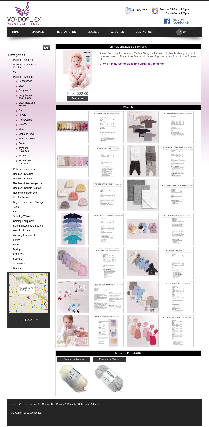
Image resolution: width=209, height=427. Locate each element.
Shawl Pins (19, 263)
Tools (16, 207)
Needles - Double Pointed (27, 188)
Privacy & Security (66, 404)
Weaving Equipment (24, 235)
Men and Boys (27, 133)
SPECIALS (38, 32)
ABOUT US (117, 32)
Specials (17, 258)
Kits (15, 211)
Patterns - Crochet (23, 59)
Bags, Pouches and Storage (28, 202)
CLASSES (93, 32)
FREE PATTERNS (66, 32)
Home (14, 404)
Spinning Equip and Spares (28, 225)
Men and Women (28, 138)
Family (22, 115)
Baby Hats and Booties (27, 104)
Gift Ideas (18, 254)
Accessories (25, 81)
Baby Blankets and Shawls (27, 96)
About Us (35, 404)
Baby (21, 85)
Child (21, 110)
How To (23, 124)
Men (21, 129)
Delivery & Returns (88, 404)
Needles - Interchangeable (27, 183)
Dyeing (17, 249)
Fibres (16, 244)
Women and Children (25, 162)
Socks (22, 143)
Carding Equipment (23, 221)
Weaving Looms (22, 230)
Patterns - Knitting (23, 76)
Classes (23, 404)
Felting (16, 240)
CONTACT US (144, 32)
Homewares (25, 119)
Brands (17, 268)
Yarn (15, 72)
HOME (16, 32)
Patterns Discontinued (25, 169)
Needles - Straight (23, 173)
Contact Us (48, 404)
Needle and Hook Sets (25, 192)
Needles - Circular (23, 178)
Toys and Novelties (24, 149)
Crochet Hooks (21, 197)
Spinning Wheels (22, 216)
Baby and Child (27, 90)
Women (23, 155)
